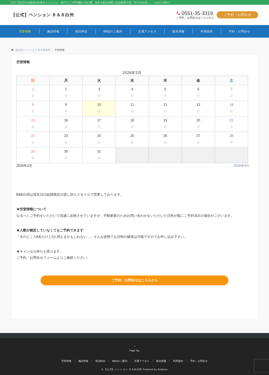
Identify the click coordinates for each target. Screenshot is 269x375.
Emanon (163, 369)
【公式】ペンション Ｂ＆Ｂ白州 (42, 15)
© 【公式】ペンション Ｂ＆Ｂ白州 (121, 369)
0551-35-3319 (197, 13)
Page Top (134, 348)
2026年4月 (241, 165)
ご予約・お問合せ (237, 15)
